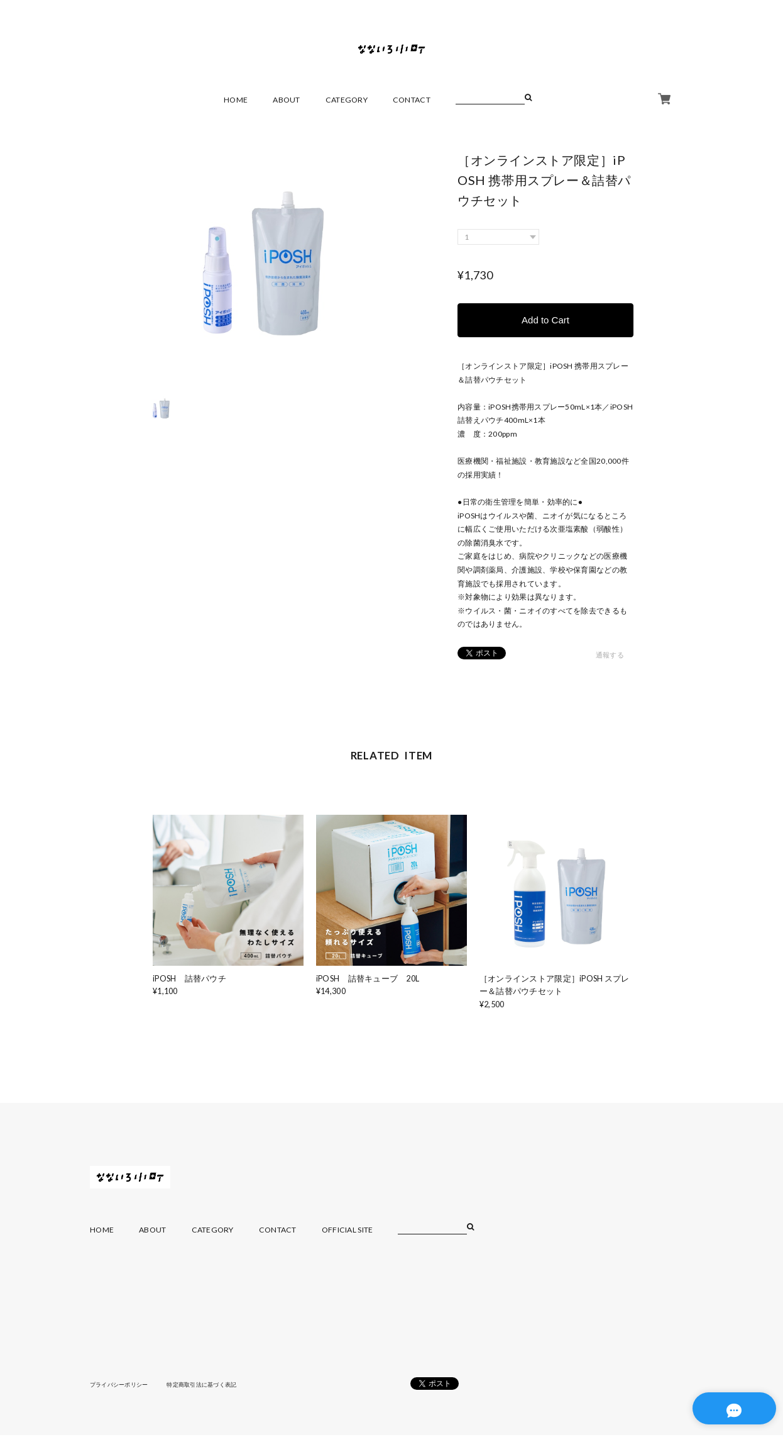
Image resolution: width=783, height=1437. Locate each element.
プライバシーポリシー (122, 1385)
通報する (610, 656)
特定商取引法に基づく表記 (212, 1385)
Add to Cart (545, 320)
